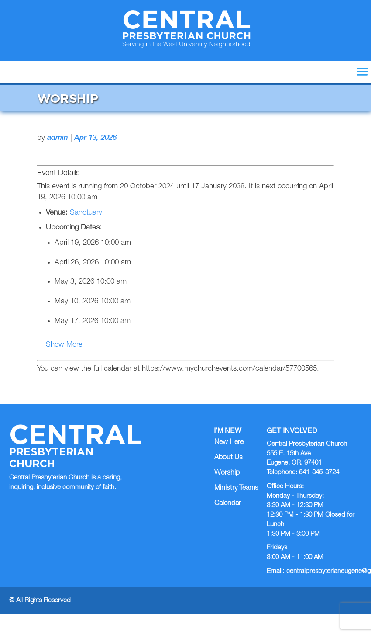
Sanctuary (86, 213)
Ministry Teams (236, 488)
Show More (64, 345)
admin (57, 138)
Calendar (227, 503)
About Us (228, 458)
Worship (227, 473)
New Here (229, 442)
